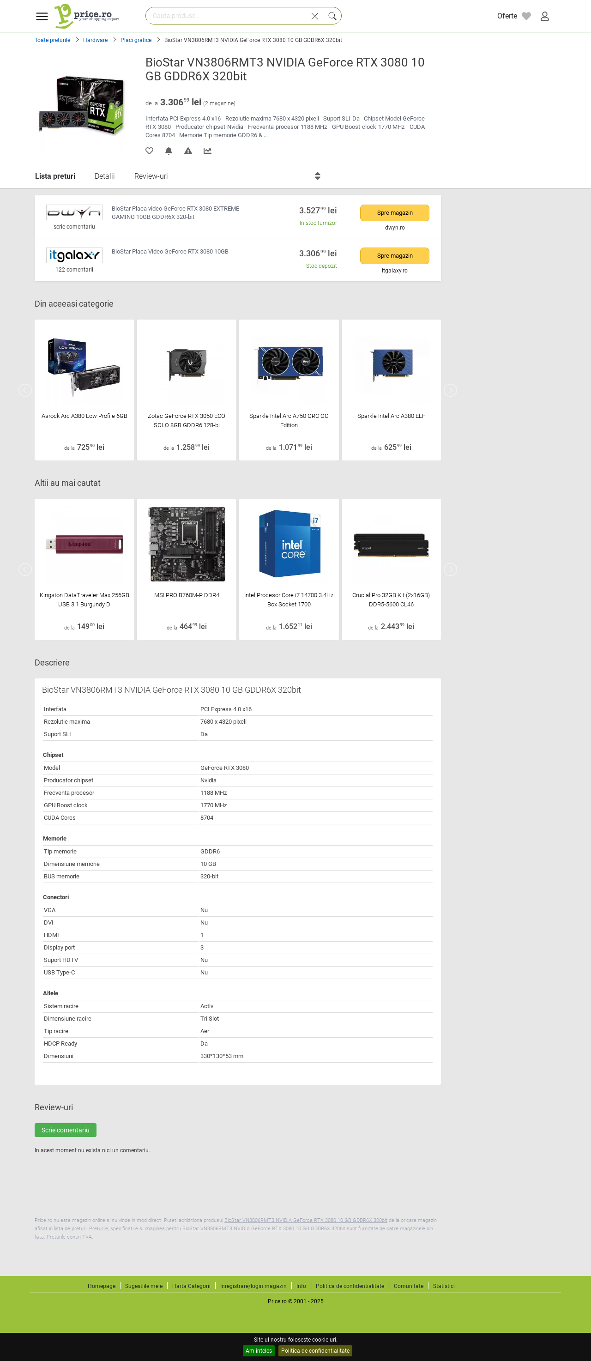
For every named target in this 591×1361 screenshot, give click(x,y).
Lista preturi (55, 176)
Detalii (105, 176)
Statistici (444, 1286)
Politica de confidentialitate (315, 1351)
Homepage (101, 1286)
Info (301, 1286)
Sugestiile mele (144, 1286)
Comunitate (408, 1286)
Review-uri (151, 176)
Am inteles (259, 1351)
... (266, 135)
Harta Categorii (191, 1286)
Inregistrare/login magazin (253, 1286)
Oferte (507, 16)
